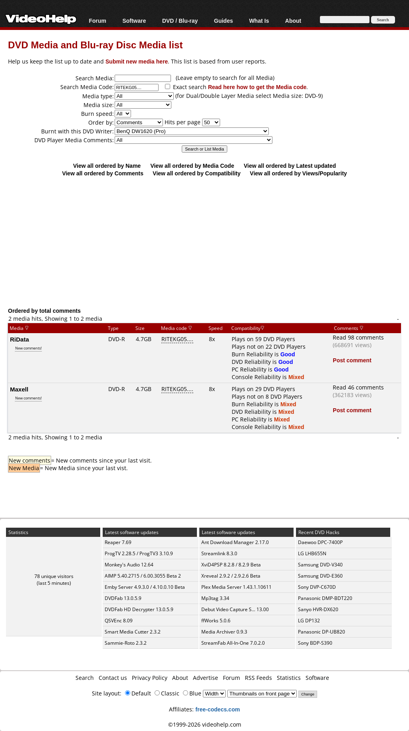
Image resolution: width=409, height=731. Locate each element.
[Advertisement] (208, 242)
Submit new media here (136, 61)
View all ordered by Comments (102, 173)
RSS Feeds (258, 677)
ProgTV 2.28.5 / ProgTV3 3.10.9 (139, 553)
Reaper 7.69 (118, 542)
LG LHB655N (312, 553)
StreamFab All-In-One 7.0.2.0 (233, 643)
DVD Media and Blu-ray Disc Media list (95, 44)
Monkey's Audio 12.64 (129, 564)
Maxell (19, 389)
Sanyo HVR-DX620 (318, 609)
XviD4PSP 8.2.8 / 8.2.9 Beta (231, 564)
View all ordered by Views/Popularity (298, 173)
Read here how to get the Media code (257, 87)
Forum (97, 20)
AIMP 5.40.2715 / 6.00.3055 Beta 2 (143, 575)
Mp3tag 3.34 (215, 598)
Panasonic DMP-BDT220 (325, 598)
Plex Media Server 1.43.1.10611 (236, 587)
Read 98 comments (358, 337)
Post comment (352, 360)
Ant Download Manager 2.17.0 (235, 542)
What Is (259, 20)
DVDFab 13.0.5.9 (123, 598)
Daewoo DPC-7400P (320, 542)
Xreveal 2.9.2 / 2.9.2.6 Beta (230, 575)
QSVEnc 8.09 (119, 620)
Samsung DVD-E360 (320, 575)
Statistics (289, 677)
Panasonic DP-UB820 (321, 631)
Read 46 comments (358, 387)
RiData (19, 339)
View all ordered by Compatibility (196, 173)
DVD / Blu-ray (180, 20)
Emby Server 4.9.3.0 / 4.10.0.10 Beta (145, 587)
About (293, 20)
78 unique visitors (53, 576)
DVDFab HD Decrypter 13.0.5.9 (139, 609)
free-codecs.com (217, 709)
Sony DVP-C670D (317, 587)
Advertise (205, 677)
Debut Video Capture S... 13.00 (235, 609)
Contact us (113, 677)
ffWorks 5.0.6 (215, 620)
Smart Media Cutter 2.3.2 (133, 631)
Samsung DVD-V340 (320, 564)
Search (84, 677)
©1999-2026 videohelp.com (204, 724)
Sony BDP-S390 (315, 643)
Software (134, 20)
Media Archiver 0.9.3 (224, 631)
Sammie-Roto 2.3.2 (126, 643)
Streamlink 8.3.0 (219, 553)
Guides (223, 20)
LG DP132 (309, 620)
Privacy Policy (149, 677)
